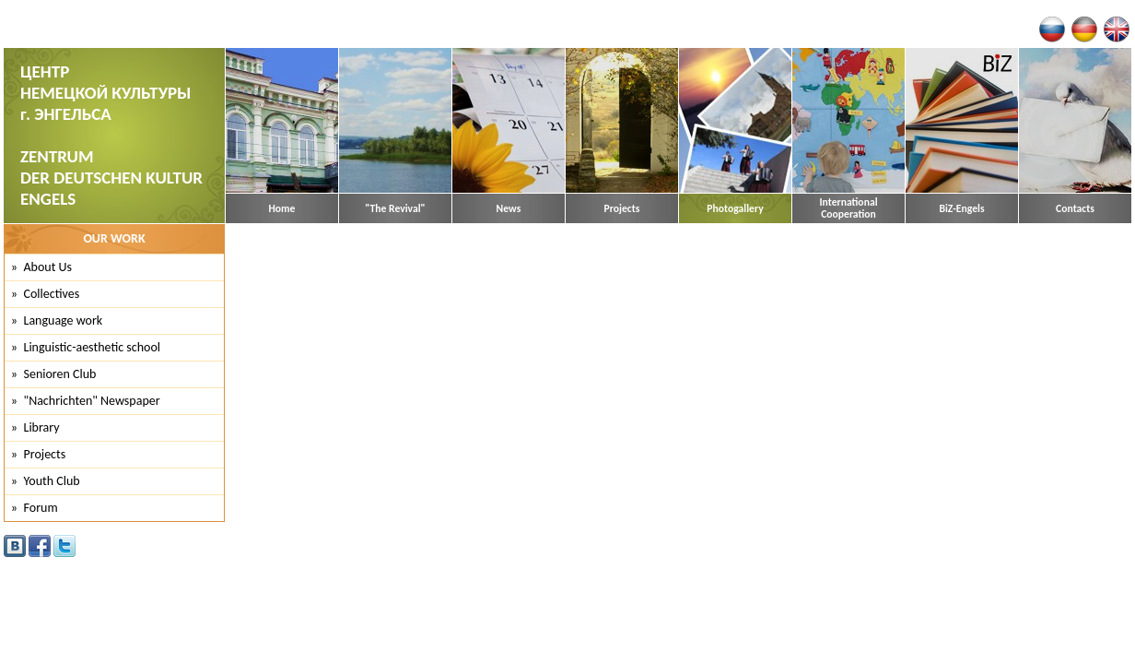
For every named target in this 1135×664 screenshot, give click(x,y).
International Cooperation (848, 208)
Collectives (52, 294)
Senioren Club (60, 374)
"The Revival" (395, 209)
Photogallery (735, 209)
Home (282, 209)
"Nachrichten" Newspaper (92, 401)
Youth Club (52, 481)
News (509, 209)
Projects (622, 209)
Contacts (1075, 209)
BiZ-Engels (961, 209)
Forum (41, 508)
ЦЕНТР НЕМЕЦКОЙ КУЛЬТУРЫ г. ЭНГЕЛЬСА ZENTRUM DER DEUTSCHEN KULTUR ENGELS (111, 135)
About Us (48, 267)
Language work (63, 320)
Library (42, 427)
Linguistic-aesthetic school (92, 347)
